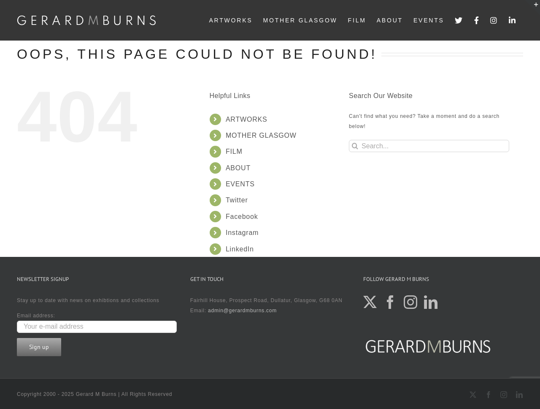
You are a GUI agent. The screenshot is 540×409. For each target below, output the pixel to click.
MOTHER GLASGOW (261, 135)
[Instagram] (411, 302)
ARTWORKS (246, 119)
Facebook (242, 216)
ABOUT (238, 168)
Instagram (242, 232)
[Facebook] (390, 302)
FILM (234, 151)
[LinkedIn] (431, 302)
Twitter (237, 200)
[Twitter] (370, 302)
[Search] (355, 146)
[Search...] (429, 146)
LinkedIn (240, 249)
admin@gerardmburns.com (242, 311)
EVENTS (240, 184)
